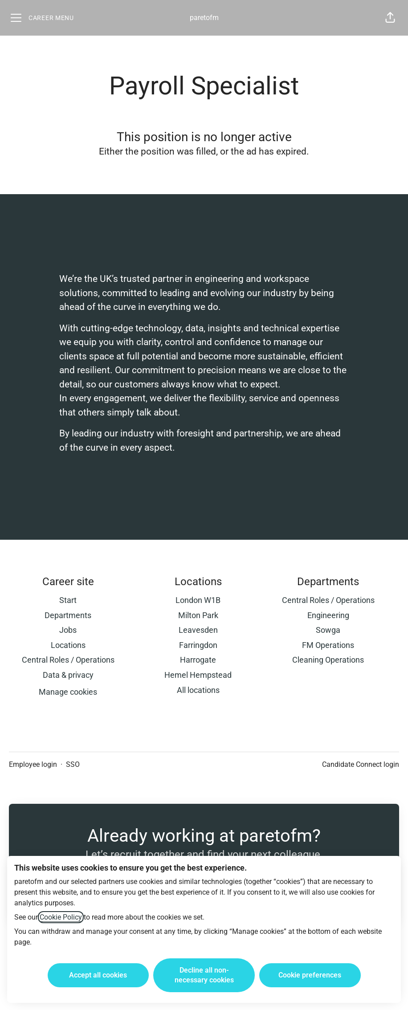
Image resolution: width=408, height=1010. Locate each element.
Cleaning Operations (328, 659)
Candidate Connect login (360, 764)
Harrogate (198, 659)
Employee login (33, 764)
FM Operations (328, 645)
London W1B (197, 600)
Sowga (328, 630)
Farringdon (198, 645)
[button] (390, 17)
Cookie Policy (61, 917)
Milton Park (198, 615)
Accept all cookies (98, 975)
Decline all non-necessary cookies (204, 975)
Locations (68, 645)
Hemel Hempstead (198, 675)
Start (68, 600)
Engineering (328, 615)
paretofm (204, 17)
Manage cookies (68, 691)
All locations (198, 690)
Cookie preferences (309, 975)
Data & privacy (68, 675)
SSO (73, 764)
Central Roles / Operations (68, 659)
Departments (68, 615)
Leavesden (198, 630)
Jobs (68, 630)
